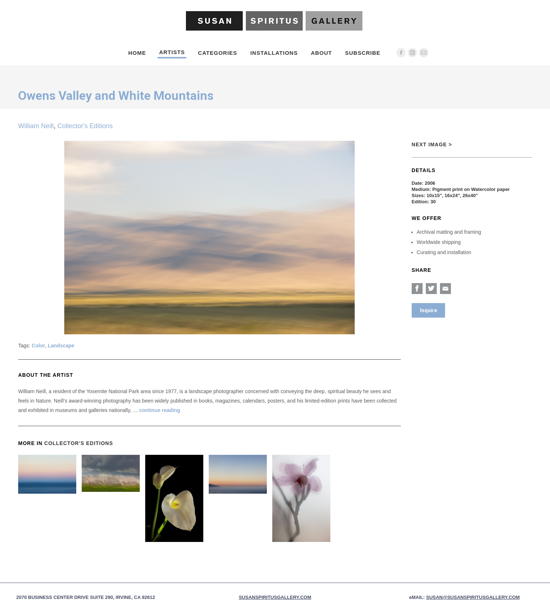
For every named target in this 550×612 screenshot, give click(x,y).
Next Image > (432, 144)
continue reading (159, 410)
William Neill (36, 126)
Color (38, 345)
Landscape (61, 345)
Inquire (428, 310)
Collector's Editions (85, 126)
